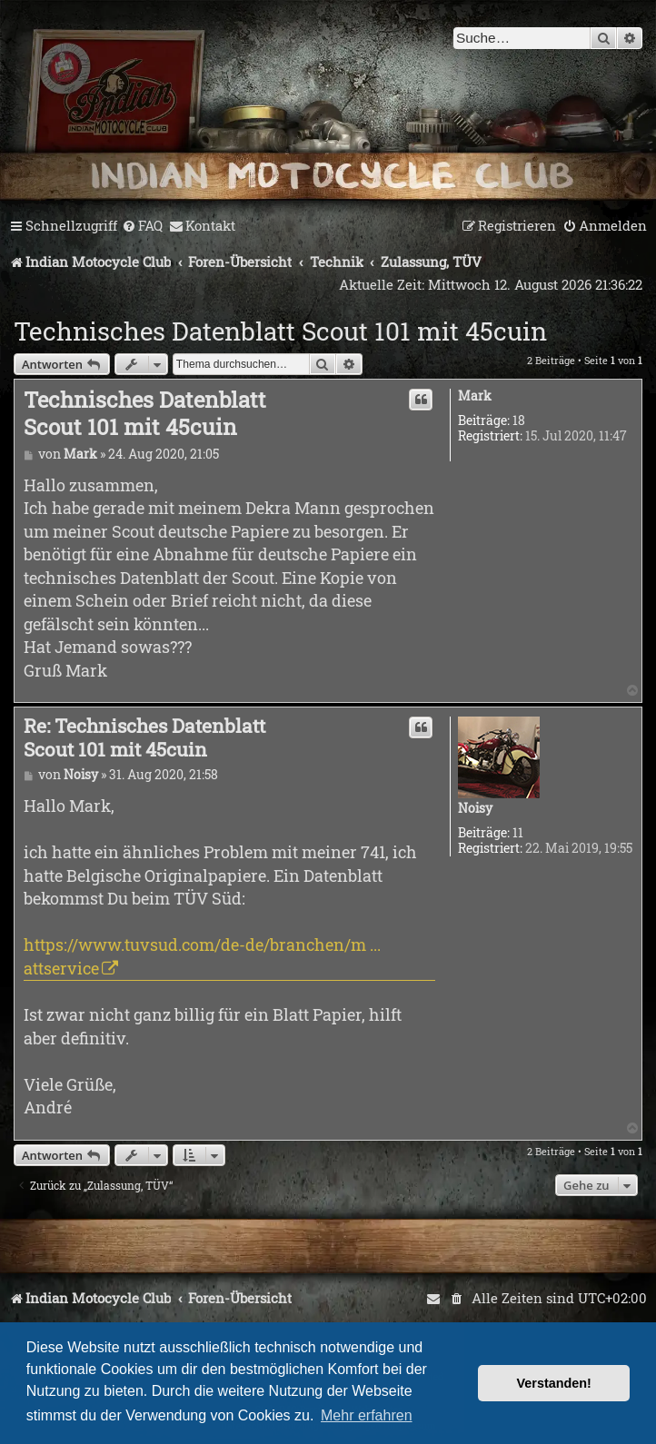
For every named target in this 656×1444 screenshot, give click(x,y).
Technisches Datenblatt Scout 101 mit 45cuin (280, 331)
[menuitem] (142, 226)
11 (517, 833)
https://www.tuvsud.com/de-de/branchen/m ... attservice (202, 956)
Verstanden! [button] (554, 1383)
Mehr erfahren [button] (366, 1415)
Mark (475, 396)
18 (518, 421)
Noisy (475, 808)
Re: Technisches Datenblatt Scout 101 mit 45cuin (144, 738)
